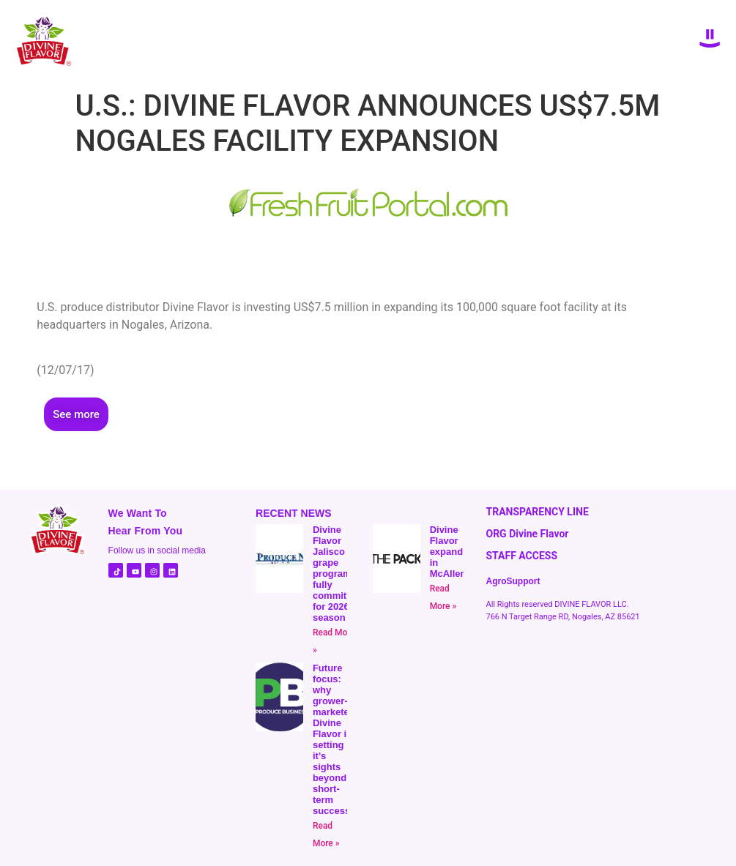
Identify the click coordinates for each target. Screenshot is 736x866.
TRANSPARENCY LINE (537, 512)
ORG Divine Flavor (527, 534)
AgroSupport (513, 581)
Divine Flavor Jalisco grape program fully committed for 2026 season (337, 573)
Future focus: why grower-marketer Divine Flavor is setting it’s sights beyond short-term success (333, 739)
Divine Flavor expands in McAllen (449, 551)
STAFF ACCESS (521, 555)
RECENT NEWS (293, 513)
